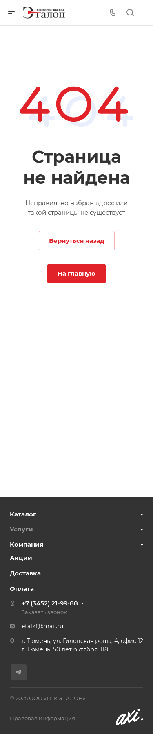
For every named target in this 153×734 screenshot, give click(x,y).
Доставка (25, 573)
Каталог (23, 514)
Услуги (21, 529)
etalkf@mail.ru (42, 626)
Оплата (22, 588)
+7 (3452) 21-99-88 (50, 603)
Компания (26, 544)
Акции (21, 558)
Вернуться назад (76, 240)
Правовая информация (42, 718)
